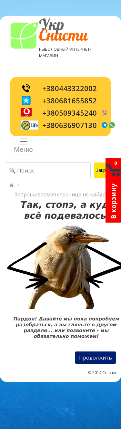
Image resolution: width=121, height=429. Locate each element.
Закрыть (105, 170)
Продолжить (95, 357)
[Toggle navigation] (23, 144)
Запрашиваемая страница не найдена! (64, 194)
